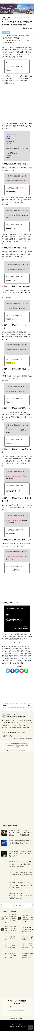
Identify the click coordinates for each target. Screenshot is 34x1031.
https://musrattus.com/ (17, 1007)
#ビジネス (5, 19)
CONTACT (25, 2)
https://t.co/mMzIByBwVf (20, 750)
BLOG (10, 2)
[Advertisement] (17, 103)
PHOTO (19, 2)
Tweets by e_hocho (17, 1018)
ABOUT (6, 2)
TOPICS (15, 2)
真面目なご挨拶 (7, 736)
